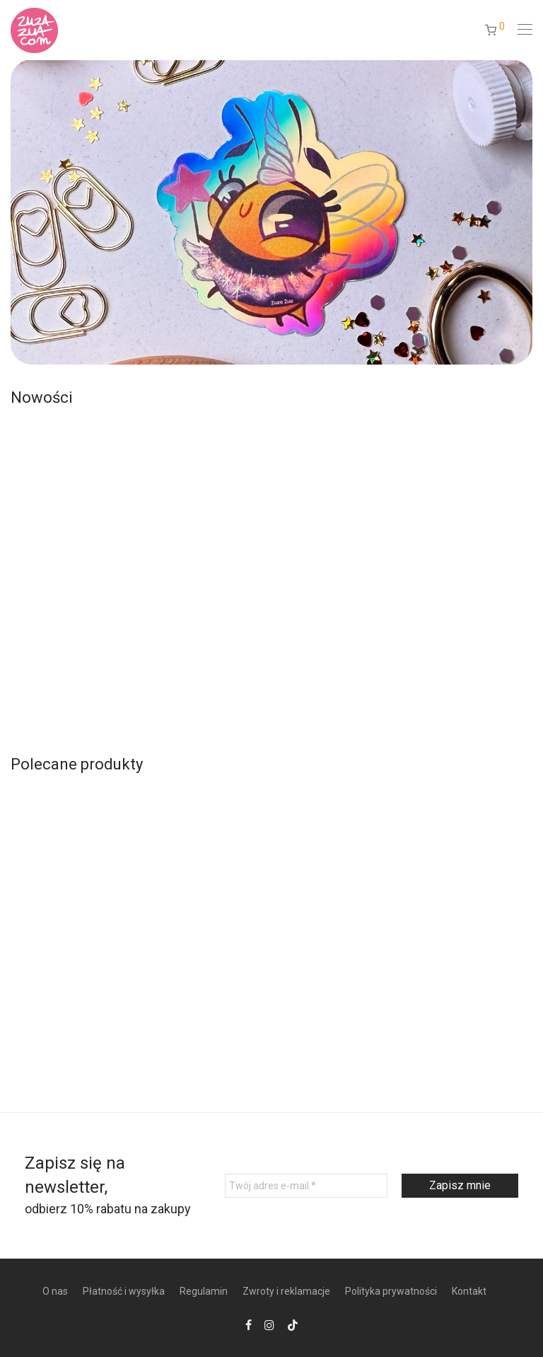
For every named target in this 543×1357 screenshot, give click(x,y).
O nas (55, 1291)
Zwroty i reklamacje (286, 1291)
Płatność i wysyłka (124, 1291)
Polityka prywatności (391, 1291)
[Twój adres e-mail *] (306, 1186)
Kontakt (469, 1291)
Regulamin (204, 1291)
